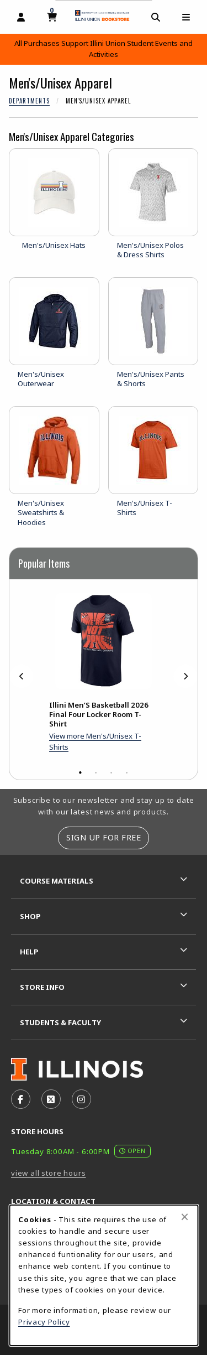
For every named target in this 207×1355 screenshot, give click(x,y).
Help (29, 952)
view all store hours (48, 1173)
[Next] (185, 676)
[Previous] (21, 676)
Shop (30, 916)
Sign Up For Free (103, 837)
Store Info (42, 987)
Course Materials (56, 881)
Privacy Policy (44, 1322)
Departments (29, 100)
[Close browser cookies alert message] (185, 1216)
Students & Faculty (60, 1022)
